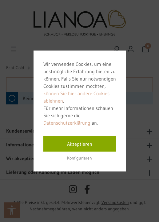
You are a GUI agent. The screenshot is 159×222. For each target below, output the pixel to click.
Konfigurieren (79, 158)
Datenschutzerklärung (66, 123)
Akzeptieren (79, 144)
